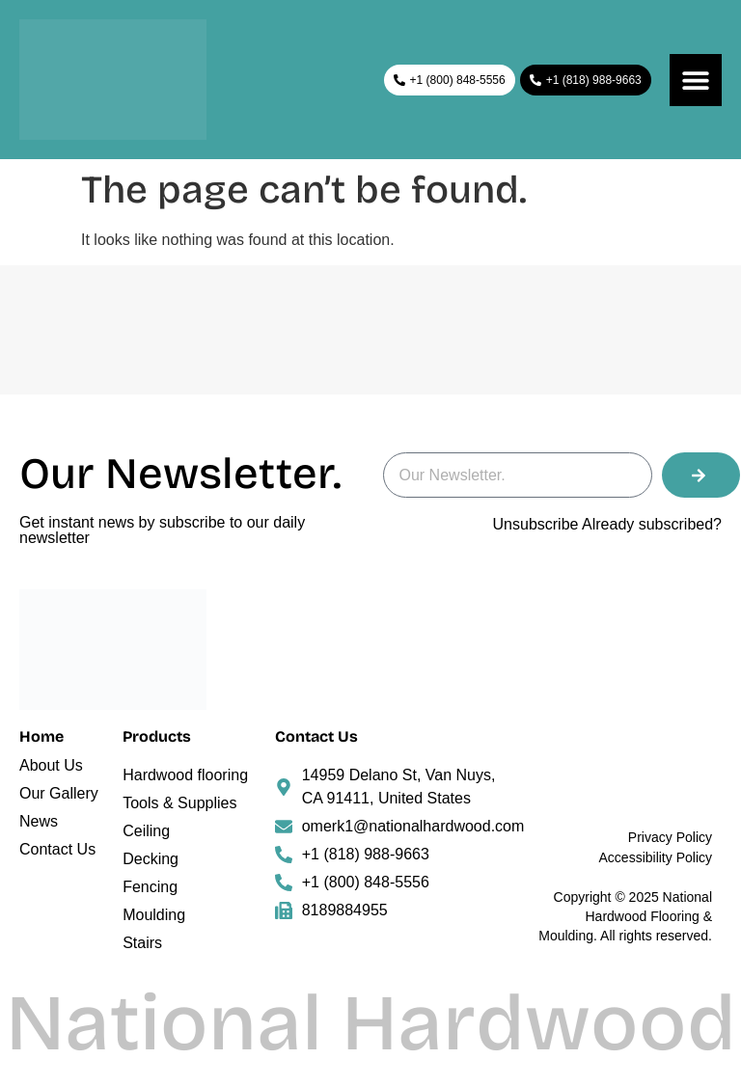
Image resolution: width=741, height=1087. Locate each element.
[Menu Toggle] (696, 80)
